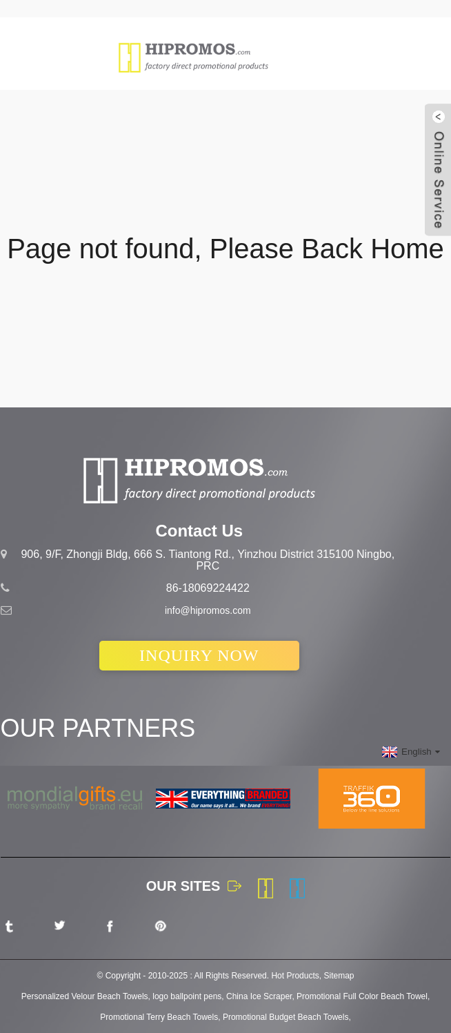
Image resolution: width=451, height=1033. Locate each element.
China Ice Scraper (259, 996)
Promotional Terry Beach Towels (159, 1017)
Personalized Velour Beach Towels (84, 996)
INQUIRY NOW (199, 655)
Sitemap (338, 976)
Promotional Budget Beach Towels (286, 1017)
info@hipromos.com (208, 610)
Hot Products (295, 976)
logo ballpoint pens (186, 996)
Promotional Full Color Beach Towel (362, 996)
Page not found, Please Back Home (225, 248)
